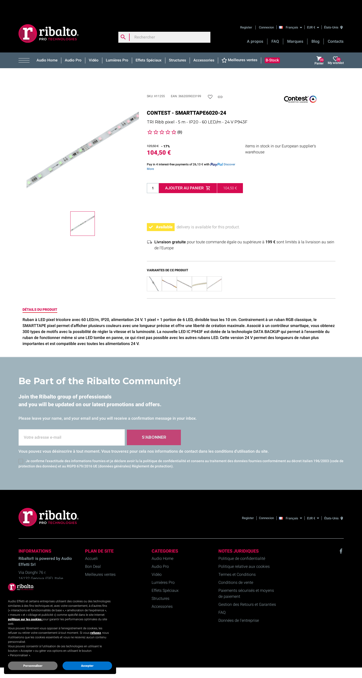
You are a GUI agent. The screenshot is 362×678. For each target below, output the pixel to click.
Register (246, 11)
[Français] (292, 11)
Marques (295, 25)
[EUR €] (313, 11)
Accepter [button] (87, 666)
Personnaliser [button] (33, 666)
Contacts (335, 25)
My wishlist (336, 44)
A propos (255, 25)
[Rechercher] (164, 20)
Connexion (266, 11)
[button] (26, 44)
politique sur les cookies (25, 619)
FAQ (275, 25)
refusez (95, 633)
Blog (315, 25)
